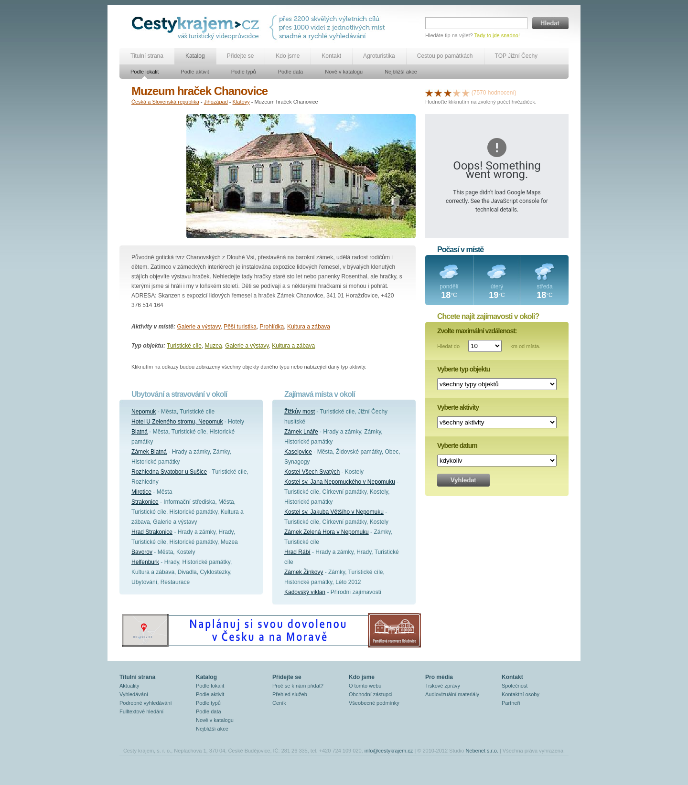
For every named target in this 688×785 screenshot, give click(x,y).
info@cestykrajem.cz (389, 750)
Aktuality (129, 686)
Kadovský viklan (304, 592)
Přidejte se (240, 56)
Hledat (550, 23)
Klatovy (241, 102)
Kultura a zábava (308, 326)
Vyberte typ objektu (463, 369)
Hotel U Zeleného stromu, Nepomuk (177, 421)
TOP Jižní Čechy (516, 56)
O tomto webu (365, 686)
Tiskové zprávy (442, 686)
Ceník (279, 703)
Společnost (514, 686)
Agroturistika (379, 56)
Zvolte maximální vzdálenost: (477, 331)
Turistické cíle (184, 345)
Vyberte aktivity (458, 407)
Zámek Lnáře (301, 431)
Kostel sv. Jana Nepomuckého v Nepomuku (339, 481)
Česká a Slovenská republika (165, 102)
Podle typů (243, 71)
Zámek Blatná (149, 451)
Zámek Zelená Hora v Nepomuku (326, 532)
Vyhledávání (133, 694)
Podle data (290, 71)
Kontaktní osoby (520, 694)
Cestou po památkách (445, 56)
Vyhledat (463, 480)
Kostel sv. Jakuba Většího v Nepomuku (334, 512)
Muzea (213, 345)
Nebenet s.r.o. (481, 750)
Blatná (139, 431)
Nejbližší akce (401, 71)
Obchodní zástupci (370, 694)
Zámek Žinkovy (303, 572)
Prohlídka (272, 326)
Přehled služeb (289, 694)
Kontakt (331, 56)
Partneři (511, 703)
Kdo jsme (288, 56)
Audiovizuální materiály (452, 694)
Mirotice (141, 491)
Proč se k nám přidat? (297, 686)
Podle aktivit (195, 71)
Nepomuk (143, 411)
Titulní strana (146, 56)
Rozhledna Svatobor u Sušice (169, 471)
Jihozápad (216, 102)
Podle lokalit (144, 71)
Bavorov (141, 552)
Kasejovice (298, 451)
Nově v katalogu (344, 71)
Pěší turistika (240, 326)
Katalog (195, 56)
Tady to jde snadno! (497, 35)
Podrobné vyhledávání (145, 703)
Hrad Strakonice (151, 532)
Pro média (439, 677)
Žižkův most (299, 411)
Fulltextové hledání (141, 711)
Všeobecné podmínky (374, 703)
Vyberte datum (457, 445)
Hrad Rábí (297, 552)
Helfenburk (145, 562)
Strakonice (145, 502)
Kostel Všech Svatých (312, 471)
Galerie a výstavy (198, 326)
